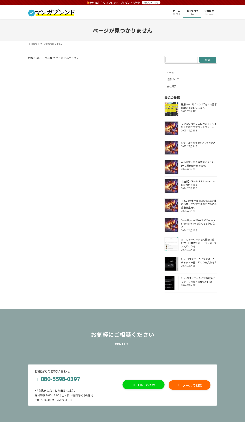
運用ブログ (173, 79)
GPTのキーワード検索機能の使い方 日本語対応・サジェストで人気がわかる (199, 243)
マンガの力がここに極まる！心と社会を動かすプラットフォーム (199, 125)
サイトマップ (71, 425)
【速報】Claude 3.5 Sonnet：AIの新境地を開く (198, 183)
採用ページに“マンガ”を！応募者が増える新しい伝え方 (199, 106)
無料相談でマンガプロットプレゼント (106, 425)
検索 (207, 60)
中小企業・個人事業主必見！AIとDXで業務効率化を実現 (199, 163)
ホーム (170, 72)
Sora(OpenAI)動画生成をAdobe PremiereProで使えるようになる (198, 223)
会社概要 (171, 86)
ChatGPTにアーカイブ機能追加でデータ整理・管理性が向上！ (198, 280)
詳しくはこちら (151, 2)
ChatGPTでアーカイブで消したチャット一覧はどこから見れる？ (199, 260)
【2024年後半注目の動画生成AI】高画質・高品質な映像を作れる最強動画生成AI (199, 204)
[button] (143, 385)
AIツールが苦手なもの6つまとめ (198, 143)
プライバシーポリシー (44, 425)
